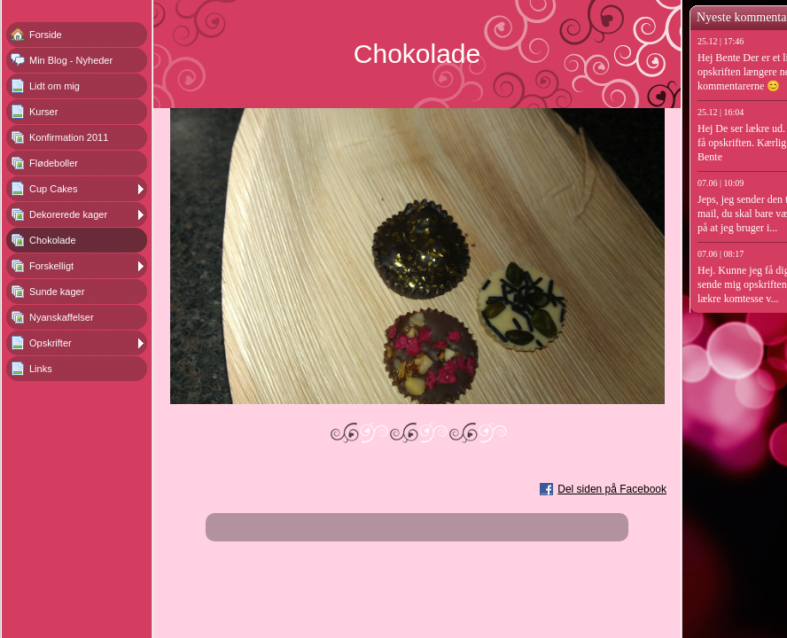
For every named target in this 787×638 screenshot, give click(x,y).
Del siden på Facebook (611, 489)
